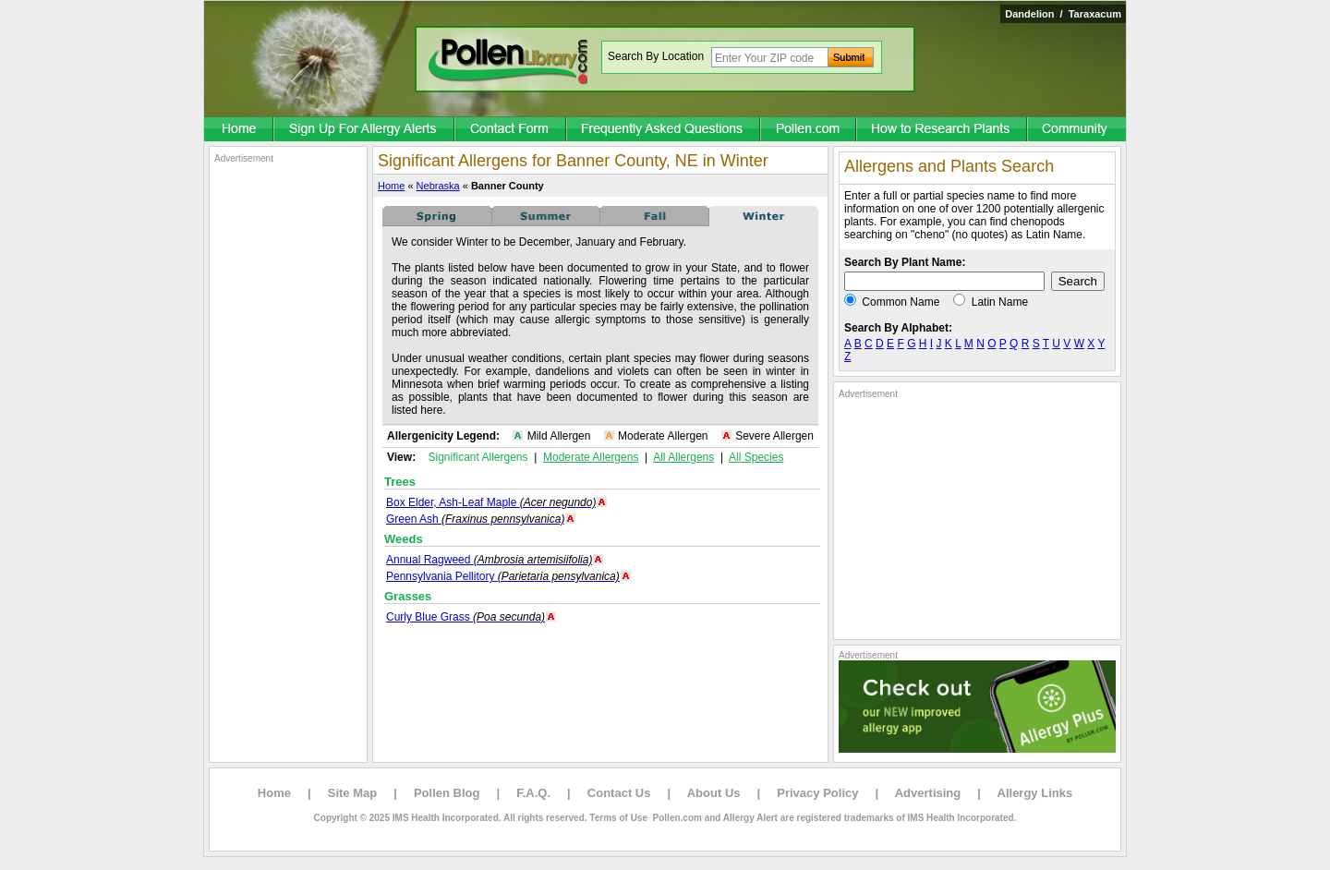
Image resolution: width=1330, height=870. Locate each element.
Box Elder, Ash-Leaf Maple (491, 502)
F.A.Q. (533, 793)
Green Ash (475, 519)
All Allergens (683, 457)
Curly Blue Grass (465, 616)
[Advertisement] (288, 441)
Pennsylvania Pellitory (503, 576)
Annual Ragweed (489, 559)
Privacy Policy (817, 793)
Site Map (352, 793)
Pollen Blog (447, 793)
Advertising (928, 793)
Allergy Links (1035, 793)
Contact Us (619, 793)
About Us (714, 793)
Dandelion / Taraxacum (1063, 13)
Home (391, 185)
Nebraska (438, 185)
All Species (756, 457)
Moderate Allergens (590, 457)
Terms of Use (618, 818)
